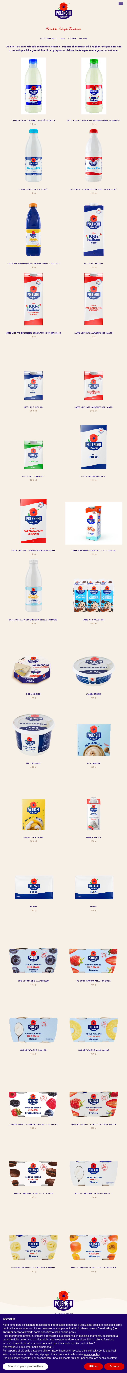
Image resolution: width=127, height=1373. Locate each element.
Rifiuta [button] (93, 1366)
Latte (62, 39)
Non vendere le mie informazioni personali (27, 1347)
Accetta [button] (114, 1366)
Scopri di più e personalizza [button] (25, 1366)
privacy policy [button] (92, 1354)
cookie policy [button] (68, 1332)
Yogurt (83, 39)
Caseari (72, 39)
